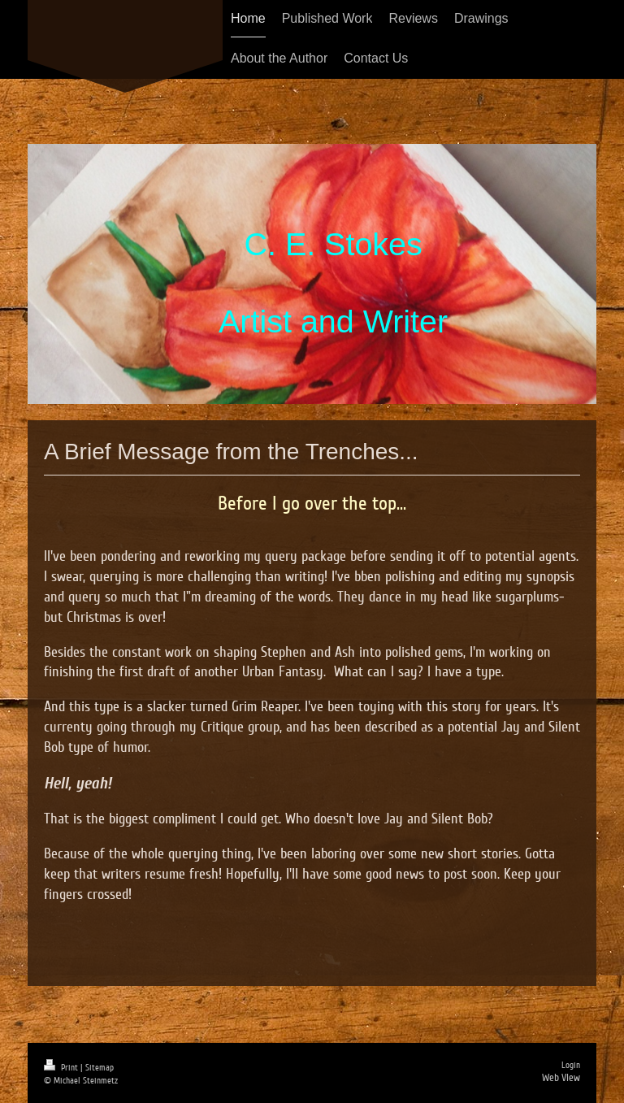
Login (570, 1065)
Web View (561, 1077)
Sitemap (99, 1067)
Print (62, 1067)
